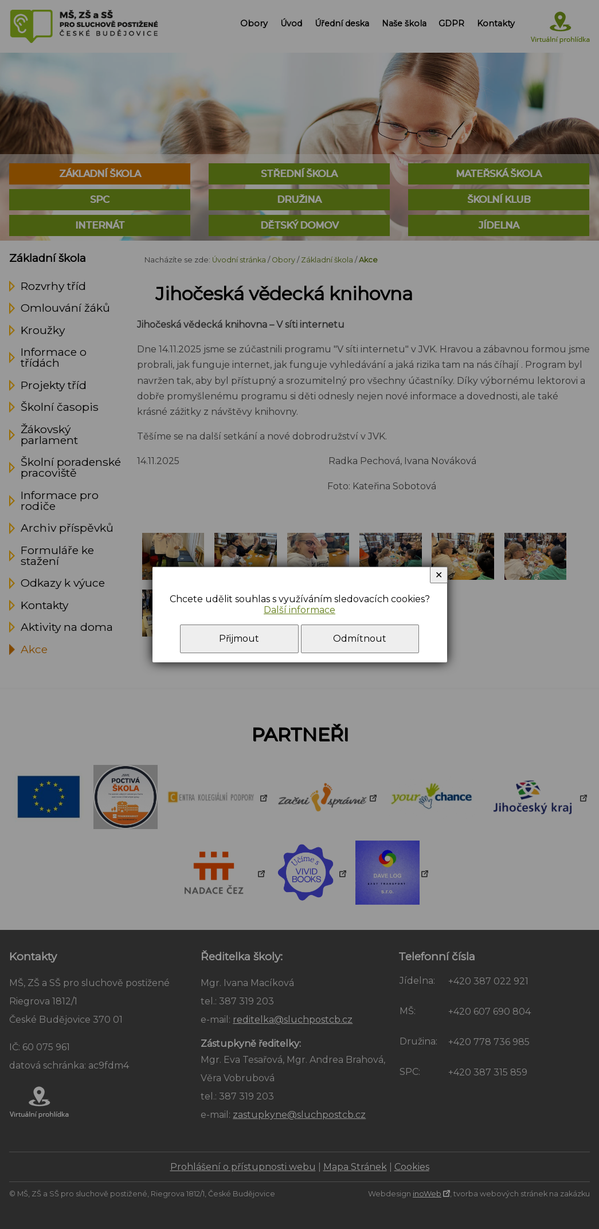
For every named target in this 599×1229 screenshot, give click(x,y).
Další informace (299, 609)
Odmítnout (359, 638)
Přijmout (239, 638)
